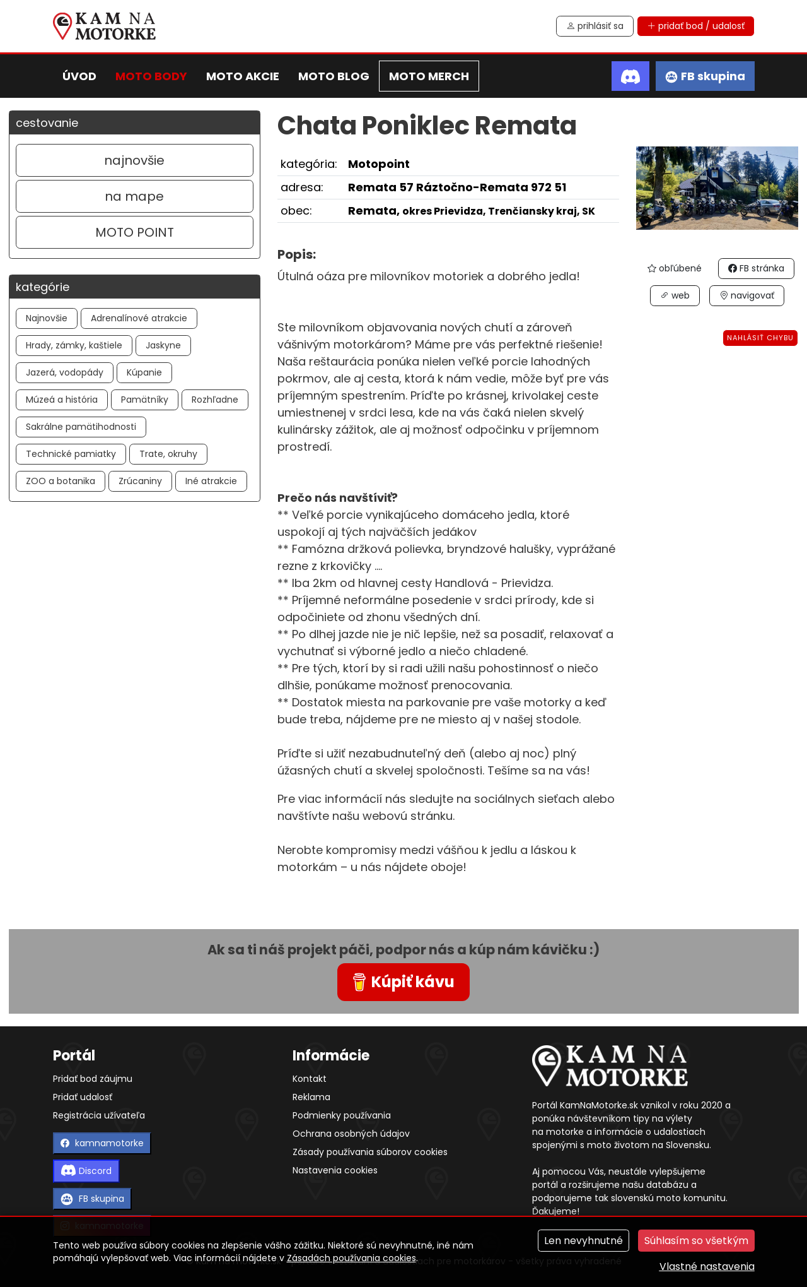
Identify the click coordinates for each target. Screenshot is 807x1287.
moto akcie (242, 76)
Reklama (311, 1097)
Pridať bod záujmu (92, 1078)
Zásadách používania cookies (351, 1258)
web (675, 295)
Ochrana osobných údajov (351, 1133)
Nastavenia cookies (335, 1170)
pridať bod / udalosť (696, 26)
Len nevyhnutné (583, 1240)
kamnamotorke (102, 1143)
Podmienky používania (342, 1115)
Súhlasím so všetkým (696, 1240)
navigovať (746, 295)
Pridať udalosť (82, 1097)
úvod (79, 76)
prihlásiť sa (595, 26)
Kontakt (310, 1078)
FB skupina (92, 1199)
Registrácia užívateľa (99, 1115)
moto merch (429, 76)
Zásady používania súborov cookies (370, 1152)
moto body (151, 76)
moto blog (333, 76)
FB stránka (756, 268)
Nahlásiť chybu (760, 338)
